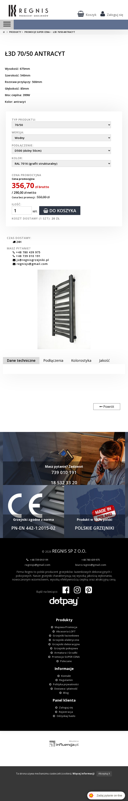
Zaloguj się (111, 14)
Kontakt (64, 676)
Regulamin (64, 680)
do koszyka (59, 210)
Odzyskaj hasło (64, 716)
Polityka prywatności (64, 684)
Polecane (64, 661)
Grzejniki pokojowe (64, 648)
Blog (64, 692)
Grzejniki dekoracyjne (64, 644)
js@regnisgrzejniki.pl (28, 260)
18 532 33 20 (64, 482)
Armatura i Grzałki (64, 652)
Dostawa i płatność (64, 688)
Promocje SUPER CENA (36, 31)
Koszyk (86, 14)
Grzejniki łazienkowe (64, 635)
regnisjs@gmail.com (27, 264)
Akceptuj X (104, 773)
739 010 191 (64, 472)
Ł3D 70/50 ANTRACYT (63, 31)
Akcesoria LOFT (64, 631)
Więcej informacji (83, 773)
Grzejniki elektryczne (64, 640)
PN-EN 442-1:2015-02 (33, 527)
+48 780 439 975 (23, 252)
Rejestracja (64, 712)
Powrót (106, 406)
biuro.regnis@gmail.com (90, 565)
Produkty (14, 31)
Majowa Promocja (64, 627)
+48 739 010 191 (23, 256)
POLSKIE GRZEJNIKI (94, 527)
